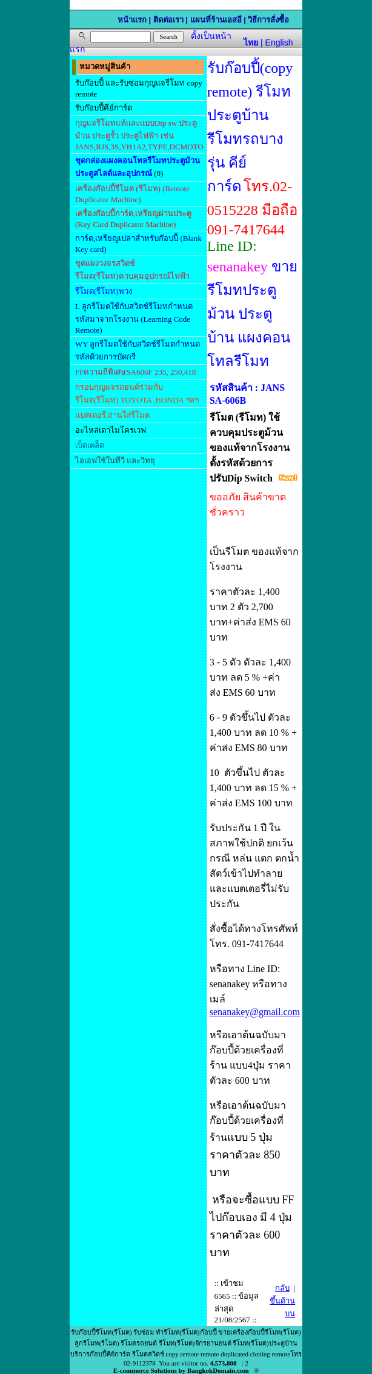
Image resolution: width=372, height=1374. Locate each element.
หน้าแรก (132, 19)
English (279, 42)
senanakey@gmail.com (255, 1012)
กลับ (282, 1288)
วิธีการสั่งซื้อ (268, 19)
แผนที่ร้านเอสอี (216, 19)
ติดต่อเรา (168, 19)
